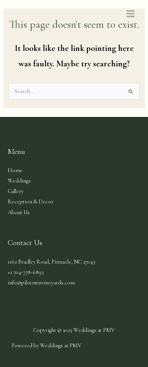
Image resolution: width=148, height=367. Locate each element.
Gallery (15, 191)
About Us (19, 212)
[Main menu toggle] (130, 14)
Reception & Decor (30, 201)
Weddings (19, 181)
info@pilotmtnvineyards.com (41, 282)
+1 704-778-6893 (26, 272)
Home (15, 170)
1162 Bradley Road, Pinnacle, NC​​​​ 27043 (51, 262)
